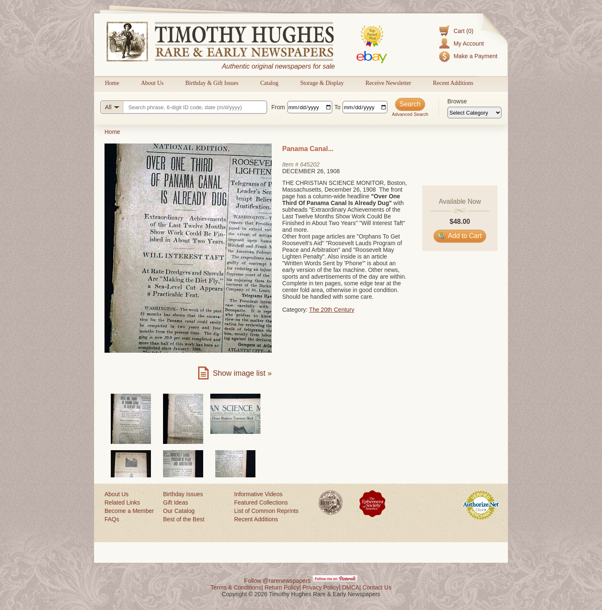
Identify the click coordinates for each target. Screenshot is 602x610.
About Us (152, 83)
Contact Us (376, 587)
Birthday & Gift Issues (211, 83)
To (337, 107)
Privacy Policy (321, 587)
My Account (469, 43)
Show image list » (242, 373)
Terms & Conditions (236, 587)
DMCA (350, 587)
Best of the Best (183, 519)
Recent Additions (453, 83)
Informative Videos (258, 494)
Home (112, 83)
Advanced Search (410, 114)
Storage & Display (322, 83)
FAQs (112, 519)
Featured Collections (261, 502)
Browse (457, 101)
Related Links (122, 502)
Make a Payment (475, 56)
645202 (310, 164)
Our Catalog (178, 510)
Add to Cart (460, 235)
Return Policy (282, 587)
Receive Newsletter (388, 83)
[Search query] (183, 107)
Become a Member (129, 510)
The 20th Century (331, 309)
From (278, 107)
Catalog (269, 83)
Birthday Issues (183, 494)
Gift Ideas (175, 502)
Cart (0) (463, 31)
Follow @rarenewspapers (277, 580)
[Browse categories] (474, 112)
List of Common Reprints (266, 510)
